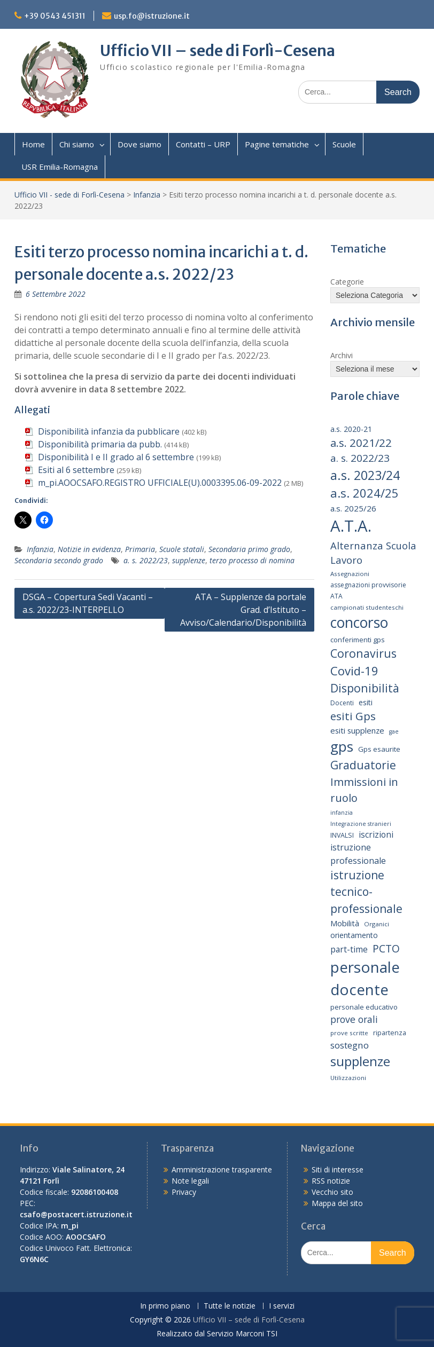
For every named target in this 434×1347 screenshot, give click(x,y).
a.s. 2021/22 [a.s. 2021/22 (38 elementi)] (361, 442)
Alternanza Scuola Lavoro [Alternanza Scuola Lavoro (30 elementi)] (373, 553)
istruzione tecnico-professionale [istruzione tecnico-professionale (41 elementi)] (366, 892)
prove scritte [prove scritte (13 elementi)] (349, 1033)
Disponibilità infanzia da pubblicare (109, 431)
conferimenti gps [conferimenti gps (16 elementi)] (357, 639)
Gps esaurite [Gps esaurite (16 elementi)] (379, 749)
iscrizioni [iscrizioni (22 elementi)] (376, 834)
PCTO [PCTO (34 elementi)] (386, 948)
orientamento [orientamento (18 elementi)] (354, 935)
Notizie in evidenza (89, 549)
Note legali (190, 1181)
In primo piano (165, 1306)
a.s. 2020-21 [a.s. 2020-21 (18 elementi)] (351, 429)
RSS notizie (331, 1181)
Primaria (140, 549)
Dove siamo (139, 144)
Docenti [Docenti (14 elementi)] (342, 702)
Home (33, 144)
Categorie (347, 282)
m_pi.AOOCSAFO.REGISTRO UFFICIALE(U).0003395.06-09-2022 (160, 483)
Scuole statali (181, 549)
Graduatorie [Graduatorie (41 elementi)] (363, 765)
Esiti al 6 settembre (76, 470)
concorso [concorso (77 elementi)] (359, 622)
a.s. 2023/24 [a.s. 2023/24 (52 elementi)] (365, 475)
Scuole (344, 144)
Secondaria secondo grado (58, 560)
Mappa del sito (337, 1203)
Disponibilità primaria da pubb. (100, 444)
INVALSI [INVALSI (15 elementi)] (342, 835)
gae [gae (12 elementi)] (394, 731)
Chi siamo (76, 144)
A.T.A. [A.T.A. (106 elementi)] (350, 526)
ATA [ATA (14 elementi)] (336, 596)
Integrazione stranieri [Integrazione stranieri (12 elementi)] (360, 824)
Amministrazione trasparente (222, 1169)
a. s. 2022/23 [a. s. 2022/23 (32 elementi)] (360, 458)
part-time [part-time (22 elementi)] (349, 949)
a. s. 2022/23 (145, 560)
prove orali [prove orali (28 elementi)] (354, 1019)
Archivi (341, 355)
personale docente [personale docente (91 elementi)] (365, 978)
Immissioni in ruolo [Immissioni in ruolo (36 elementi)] (364, 790)
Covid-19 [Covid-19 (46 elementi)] (354, 671)
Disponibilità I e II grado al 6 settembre (116, 457)
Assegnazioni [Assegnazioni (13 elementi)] (349, 574)
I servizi (281, 1306)
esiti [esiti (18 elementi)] (366, 702)
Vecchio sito (332, 1192)
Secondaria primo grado (249, 549)
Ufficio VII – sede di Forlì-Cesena (217, 50)
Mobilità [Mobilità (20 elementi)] (344, 923)
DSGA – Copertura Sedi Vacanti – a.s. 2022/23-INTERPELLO (87, 603)
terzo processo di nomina (252, 560)
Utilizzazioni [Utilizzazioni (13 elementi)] (348, 1078)
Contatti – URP (203, 144)
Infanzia (146, 195)
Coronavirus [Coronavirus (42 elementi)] (363, 653)
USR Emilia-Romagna (59, 166)
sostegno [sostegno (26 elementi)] (349, 1045)
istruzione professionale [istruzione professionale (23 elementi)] (358, 853)
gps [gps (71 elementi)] (341, 746)
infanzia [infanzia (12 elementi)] (341, 812)
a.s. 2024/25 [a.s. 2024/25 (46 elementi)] (364, 493)
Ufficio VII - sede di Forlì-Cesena (69, 195)
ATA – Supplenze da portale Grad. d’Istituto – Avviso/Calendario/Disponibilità (243, 609)
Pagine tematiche (277, 144)
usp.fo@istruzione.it (152, 16)
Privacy (184, 1192)
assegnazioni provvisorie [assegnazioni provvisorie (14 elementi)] (368, 584)
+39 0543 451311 (55, 16)
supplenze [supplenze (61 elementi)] (360, 1061)
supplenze (188, 560)
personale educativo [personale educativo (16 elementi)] (364, 1007)
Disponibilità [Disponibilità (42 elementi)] (364, 688)
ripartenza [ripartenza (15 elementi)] (389, 1032)
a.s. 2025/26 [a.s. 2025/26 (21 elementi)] (353, 508)
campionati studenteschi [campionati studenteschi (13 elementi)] (367, 607)
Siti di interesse (337, 1169)
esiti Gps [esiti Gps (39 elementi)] (353, 715)
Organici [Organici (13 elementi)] (376, 924)
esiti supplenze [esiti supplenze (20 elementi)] (357, 730)
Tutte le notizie (229, 1306)
